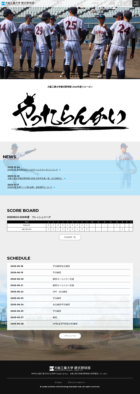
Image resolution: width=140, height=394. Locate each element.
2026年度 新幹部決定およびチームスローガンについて (33, 169)
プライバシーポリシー (76, 382)
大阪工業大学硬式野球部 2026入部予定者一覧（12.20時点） (35, 178)
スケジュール (70, 336)
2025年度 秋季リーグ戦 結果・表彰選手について (30, 187)
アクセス (58, 382)
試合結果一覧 (70, 237)
